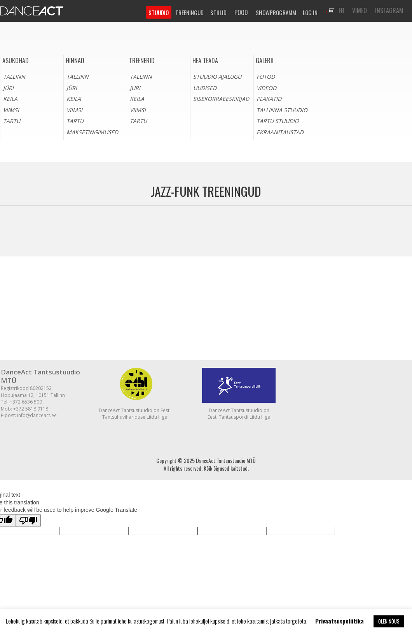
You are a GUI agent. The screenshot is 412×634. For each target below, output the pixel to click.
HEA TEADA (205, 60)
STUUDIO (158, 12)
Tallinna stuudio (282, 110)
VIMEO (359, 10)
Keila (10, 98)
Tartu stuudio (278, 121)
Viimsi (11, 110)
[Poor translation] (28, 520)
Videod (266, 88)
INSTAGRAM (389, 10)
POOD (241, 12)
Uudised (204, 88)
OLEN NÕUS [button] (389, 621)
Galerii (265, 60)
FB (341, 10)
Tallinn (14, 76)
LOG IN (310, 12)
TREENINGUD (189, 12)
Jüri (8, 88)
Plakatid (269, 98)
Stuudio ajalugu (217, 76)
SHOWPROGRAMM (276, 12)
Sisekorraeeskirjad (221, 98)
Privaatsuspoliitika (339, 621)
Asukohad (15, 60)
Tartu (11, 121)
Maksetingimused (92, 132)
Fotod (266, 76)
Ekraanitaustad (280, 132)
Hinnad (75, 60)
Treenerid (142, 60)
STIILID (218, 12)
